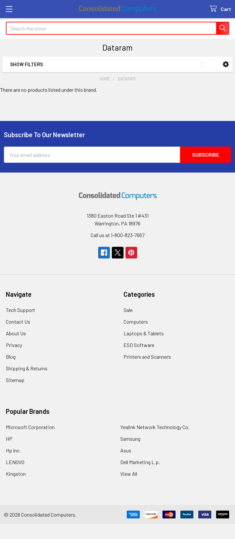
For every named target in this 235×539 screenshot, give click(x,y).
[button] (226, 64)
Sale (128, 310)
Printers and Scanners (147, 356)
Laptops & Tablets (144, 333)
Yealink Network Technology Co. (154, 427)
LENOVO (15, 462)
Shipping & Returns (26, 368)
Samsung (130, 439)
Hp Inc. (13, 450)
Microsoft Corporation (30, 427)
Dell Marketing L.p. (140, 462)
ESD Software (139, 345)
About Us (16, 333)
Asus (125, 450)
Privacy (14, 345)
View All (128, 474)
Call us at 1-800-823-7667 (118, 235)
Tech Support (20, 310)
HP (9, 439)
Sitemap (15, 380)
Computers (136, 321)
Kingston (16, 474)
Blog (11, 356)
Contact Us (18, 321)
